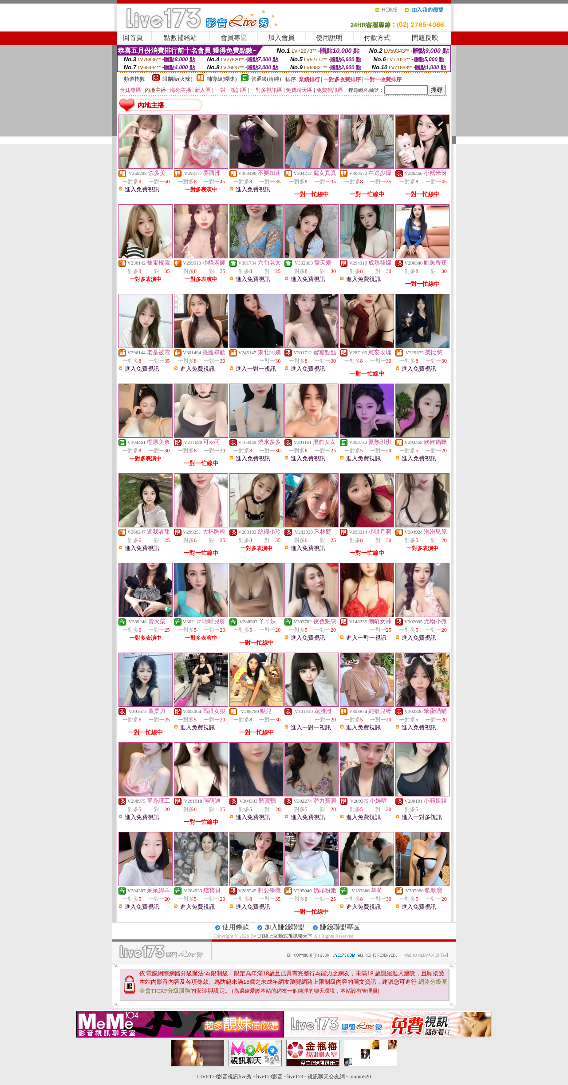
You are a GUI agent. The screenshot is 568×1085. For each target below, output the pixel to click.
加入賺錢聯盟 (284, 927)
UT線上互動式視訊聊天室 (285, 935)
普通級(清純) (266, 79)
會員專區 (234, 37)
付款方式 (377, 37)
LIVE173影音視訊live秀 (224, 1076)
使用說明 (329, 37)
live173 (295, 1076)
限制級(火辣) (177, 79)
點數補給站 (180, 37)
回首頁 (133, 37)
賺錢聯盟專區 (340, 927)
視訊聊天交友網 (326, 1076)
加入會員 (281, 37)
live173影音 (269, 1076)
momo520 (360, 1076)
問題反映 (425, 37)
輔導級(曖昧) (222, 79)
